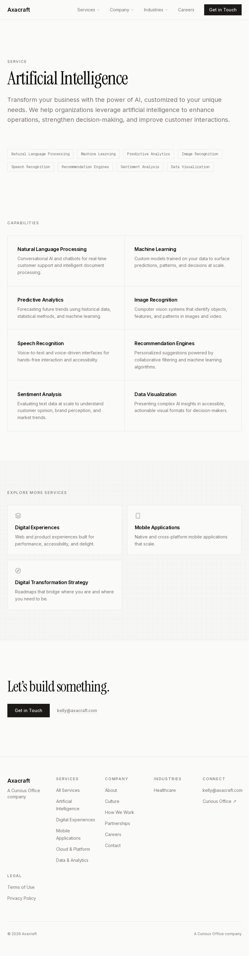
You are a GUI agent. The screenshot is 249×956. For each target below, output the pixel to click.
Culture (112, 801)
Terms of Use (21, 887)
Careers (186, 9)
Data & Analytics (72, 860)
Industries (156, 9)
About (111, 790)
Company (122, 9)
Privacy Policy (21, 898)
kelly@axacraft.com (77, 710)
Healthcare (165, 790)
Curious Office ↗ (219, 801)
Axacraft (18, 9)
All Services (68, 790)
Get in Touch (223, 9)
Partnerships (117, 823)
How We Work (119, 812)
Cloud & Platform (73, 849)
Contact (113, 845)
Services (88, 9)
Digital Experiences (75, 819)
